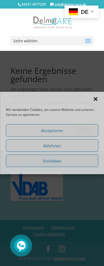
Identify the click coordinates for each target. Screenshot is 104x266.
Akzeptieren (52, 130)
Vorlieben (52, 161)
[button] (95, 99)
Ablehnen (52, 145)
